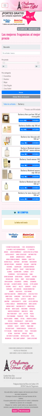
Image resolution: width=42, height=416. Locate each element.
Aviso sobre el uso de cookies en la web (21, 353)
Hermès (11, 291)
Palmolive (20, 316)
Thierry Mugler (21, 328)
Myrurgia (32, 309)
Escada (26, 284)
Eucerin (8, 286)
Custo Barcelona (22, 274)
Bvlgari (26, 264)
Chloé (21, 269)
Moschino (24, 309)
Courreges (11, 274)
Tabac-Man (30, 326)
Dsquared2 (18, 282)
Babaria (24, 259)
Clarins (9, 272)
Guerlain (9, 289)
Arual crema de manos (13, 259)
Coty (32, 272)
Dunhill (26, 282)
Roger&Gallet (19, 321)
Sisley (16, 326)
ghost (15, 286)
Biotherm (25, 262)
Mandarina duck (22, 304)
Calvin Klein (17, 267)
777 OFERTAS (30, 249)
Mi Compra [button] (22, 29)
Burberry (19, 264)
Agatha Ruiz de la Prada (30, 252)
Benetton (31, 259)
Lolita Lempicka (33, 301)
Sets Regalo (8, 85)
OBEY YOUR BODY (12, 314)
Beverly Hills (8, 262)
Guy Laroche (17, 289)
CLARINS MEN (17, 272)
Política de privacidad (20, 351)
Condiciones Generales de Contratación (20, 348)
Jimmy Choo (8, 296)
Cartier (8, 269)
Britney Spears (9, 264)
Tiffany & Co (32, 328)
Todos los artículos (9, 104)
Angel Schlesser (21, 254)
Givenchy (27, 286)
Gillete (21, 286)
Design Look (9, 279)
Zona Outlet (7, 88)
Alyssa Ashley (10, 254)
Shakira (33, 323)
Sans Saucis (29, 321)
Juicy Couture (26, 296)
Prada (32, 316)
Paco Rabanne (11, 316)
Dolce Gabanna (30, 279)
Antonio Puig (32, 254)
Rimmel (16, 319)
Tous (26, 331)
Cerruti (15, 269)
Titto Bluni (7, 331)
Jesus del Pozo (33, 294)
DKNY (22, 279)
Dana (31, 274)
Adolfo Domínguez (15, 252)
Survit (23, 326)
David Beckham (8, 277)
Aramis (12, 257)
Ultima (10, 333)
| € (29, 120)
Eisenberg (33, 282)
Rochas (10, 321)
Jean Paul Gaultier (9, 294)
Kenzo (35, 296)
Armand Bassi (20, 257)
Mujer (6, 82)
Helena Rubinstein (28, 289)
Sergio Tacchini (24, 323)
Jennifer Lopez (22, 294)
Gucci (34, 286)
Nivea (31, 311)
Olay (20, 314)
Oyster (26, 314)
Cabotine (33, 264)
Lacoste (23, 299)
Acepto (15, 410)
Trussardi (33, 331)
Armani (29, 257)
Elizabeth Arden (16, 284)
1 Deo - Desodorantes (28, 247)
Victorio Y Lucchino (12, 336)
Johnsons (17, 296)
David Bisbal (19, 277)
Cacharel (9, 267)
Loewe (24, 301)
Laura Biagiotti (16, 301)
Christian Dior (30, 269)
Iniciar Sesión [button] (34, 29)
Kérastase (9, 299)
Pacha (32, 314)
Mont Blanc (15, 309)
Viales (31, 333)
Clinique (26, 272)
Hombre (6, 79)
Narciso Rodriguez (14, 311)
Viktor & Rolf (25, 336)
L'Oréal (17, 299)
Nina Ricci (25, 311)
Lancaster (31, 299)
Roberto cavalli (32, 319)
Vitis (32, 336)
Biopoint (17, 262)
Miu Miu (8, 309)
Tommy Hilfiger (18, 331)
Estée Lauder (34, 284)
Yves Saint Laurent (19, 338)
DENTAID (34, 277)
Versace (24, 333)
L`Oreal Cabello (10, 304)
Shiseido (10, 326)
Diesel (17, 279)
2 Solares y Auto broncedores (15, 249)
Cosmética (7, 76)
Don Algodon (8, 282)
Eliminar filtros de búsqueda (21, 97)
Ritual (23, 319)
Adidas (6, 252)
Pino (26, 316)
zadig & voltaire (32, 338)
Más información (24, 410)
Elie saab (7, 284)
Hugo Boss (19, 291)
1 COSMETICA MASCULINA (13, 247)
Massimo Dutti (20, 306)
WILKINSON (8, 338)
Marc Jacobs (33, 304)
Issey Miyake (28, 291)
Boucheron (33, 262)
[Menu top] (5, 5)
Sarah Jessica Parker (11, 323)
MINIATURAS (31, 306)
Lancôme (6, 301)
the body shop (9, 328)
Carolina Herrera (29, 267)
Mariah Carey (10, 306)
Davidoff (27, 277)
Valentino (17, 333)
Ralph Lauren (8, 319)
